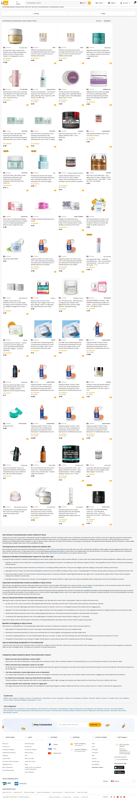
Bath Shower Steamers (103, 710)
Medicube (67, 698)
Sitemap (5, 755)
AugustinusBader (106, 340)
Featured (107, 21)
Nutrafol (28, 698)
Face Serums (21, 709)
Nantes (94, 758)
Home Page (5, 7)
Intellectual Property (9, 752)
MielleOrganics (32, 700)
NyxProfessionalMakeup (20, 700)
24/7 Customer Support (124, 745)
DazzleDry (21, 698)
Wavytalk (91, 698)
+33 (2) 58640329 (122, 759)
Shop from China (69, 792)
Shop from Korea (57, 792)
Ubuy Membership (8, 770)
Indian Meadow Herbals (106, 131)
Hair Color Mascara (8, 710)
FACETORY (24, 131)
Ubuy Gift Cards (30, 761)
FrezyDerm (87, 590)
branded (80, 131)
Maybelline (126, 698)
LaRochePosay (47, 698)
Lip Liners (14, 712)
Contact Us (6, 746)
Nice (93, 755)
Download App (29, 744)
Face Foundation (98, 709)
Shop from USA (6, 792)
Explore (18, 3)
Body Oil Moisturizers (37, 710)
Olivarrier (108, 541)
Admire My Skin (51, 89)
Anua (10, 698)
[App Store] (119, 768)
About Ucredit (29, 758)
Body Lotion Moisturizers (10, 709)
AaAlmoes (98, 698)
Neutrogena (60, 698)
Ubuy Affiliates (29, 772)
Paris (93, 744)
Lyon (93, 746)
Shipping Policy (7, 764)
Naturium (105, 698)
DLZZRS (53, 340)
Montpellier (95, 764)
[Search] (89, 3)
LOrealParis (85, 698)
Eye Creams (47, 710)
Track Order (6, 758)
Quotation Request (8, 749)
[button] (100, 3)
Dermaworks (107, 298)
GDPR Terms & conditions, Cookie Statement (33, 768)
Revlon (117, 698)
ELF (72, 698)
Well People (54, 592)
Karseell (5, 698)
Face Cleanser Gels (56, 710)
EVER (54, 47)
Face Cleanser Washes (117, 709)
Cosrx (39, 700)
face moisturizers (36, 571)
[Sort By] (34, 13)
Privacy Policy (67, 797)
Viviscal (5, 700)
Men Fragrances (88, 709)
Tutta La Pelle (129, 541)
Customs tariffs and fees (10, 761)
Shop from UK (18, 792)
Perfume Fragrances (31, 709)
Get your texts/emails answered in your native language (124, 751)
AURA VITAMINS (78, 216)
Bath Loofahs (122, 710)
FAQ (26, 755)
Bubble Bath (92, 710)
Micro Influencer (7, 767)
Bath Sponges (7, 712)
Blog (26, 764)
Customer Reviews (31, 749)
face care (26, 551)
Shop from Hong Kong (43, 792)
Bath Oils (78, 710)
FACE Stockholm (23, 423)
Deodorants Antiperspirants (22, 710)
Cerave (54, 698)
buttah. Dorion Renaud (106, 507)
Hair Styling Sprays (63, 709)
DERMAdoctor (107, 89)
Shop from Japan (29, 792)
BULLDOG (124, 592)
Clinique (108, 382)
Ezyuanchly (24, 216)
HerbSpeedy (77, 698)
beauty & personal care (51, 551)
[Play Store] (119, 773)
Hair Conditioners (43, 709)
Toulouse (95, 752)
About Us (5, 744)
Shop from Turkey (82, 792)
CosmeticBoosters (36, 698)
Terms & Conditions (54, 797)
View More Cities (97, 767)
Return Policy (29, 752)
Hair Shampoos (53, 709)
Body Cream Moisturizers (76, 709)
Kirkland (11, 700)
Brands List (28, 746)
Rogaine (15, 698)
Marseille (95, 749)
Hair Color (107, 709)
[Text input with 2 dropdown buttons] (52, 3)
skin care (31, 585)
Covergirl (111, 698)
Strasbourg (95, 761)
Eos (121, 698)
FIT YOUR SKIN (23, 89)
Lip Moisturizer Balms (69, 710)
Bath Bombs (114, 710)
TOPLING (108, 173)
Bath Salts (85, 710)
